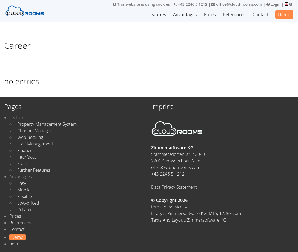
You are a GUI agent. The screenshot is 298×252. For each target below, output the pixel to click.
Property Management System (47, 124)
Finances (26, 150)
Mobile (24, 190)
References (234, 15)
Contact (260, 15)
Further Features (33, 170)
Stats (22, 164)
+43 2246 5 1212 (190, 4)
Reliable (25, 210)
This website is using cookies (141, 4)
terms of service (169, 207)
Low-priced (28, 203)
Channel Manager (34, 131)
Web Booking (30, 137)
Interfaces (27, 157)
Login (273, 4)
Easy (21, 183)
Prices (210, 15)
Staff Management (35, 144)
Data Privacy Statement (174, 187)
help (13, 244)
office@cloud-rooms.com (236, 4)
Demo (284, 15)
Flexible (24, 196)
